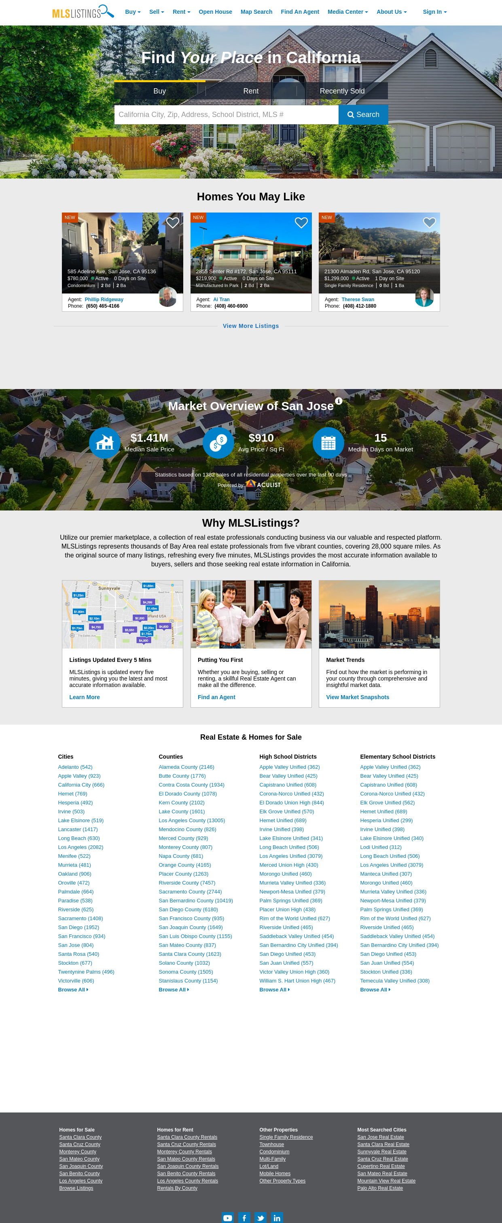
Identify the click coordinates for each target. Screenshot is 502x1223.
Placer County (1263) (184, 874)
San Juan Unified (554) (387, 963)
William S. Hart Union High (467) (298, 981)
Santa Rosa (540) (79, 954)
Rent (179, 12)
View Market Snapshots (358, 697)
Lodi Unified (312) (381, 847)
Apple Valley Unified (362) (290, 767)
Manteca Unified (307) (386, 874)
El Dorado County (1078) (188, 794)
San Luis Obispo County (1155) (195, 936)
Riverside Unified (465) (286, 927)
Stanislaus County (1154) (188, 981)
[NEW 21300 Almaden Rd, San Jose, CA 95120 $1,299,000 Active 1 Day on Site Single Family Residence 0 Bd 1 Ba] (379, 253)
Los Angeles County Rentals (187, 1181)
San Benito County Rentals (186, 1173)
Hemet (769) (72, 794)
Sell (154, 12)
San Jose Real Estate (381, 1137)
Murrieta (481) (74, 865)
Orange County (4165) (185, 865)
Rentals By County (177, 1188)
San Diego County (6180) (188, 909)
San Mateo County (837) (187, 945)
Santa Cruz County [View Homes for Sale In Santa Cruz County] (79, 1144)
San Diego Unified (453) (288, 954)
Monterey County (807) (186, 847)
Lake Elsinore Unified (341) (291, 838)
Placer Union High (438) (288, 909)
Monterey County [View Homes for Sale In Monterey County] (77, 1152)
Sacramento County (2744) (190, 892)
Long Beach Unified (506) (289, 847)
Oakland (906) (74, 874)
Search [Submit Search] (363, 115)
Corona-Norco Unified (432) (292, 794)
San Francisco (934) (82, 936)
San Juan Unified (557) (286, 963)
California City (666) (81, 785)
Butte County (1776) (182, 776)
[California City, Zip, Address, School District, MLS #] (226, 115)
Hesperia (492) (75, 803)
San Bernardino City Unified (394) (299, 945)
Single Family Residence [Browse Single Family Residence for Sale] (286, 1137)
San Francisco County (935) (192, 918)
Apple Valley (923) (79, 776)
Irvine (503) (71, 811)
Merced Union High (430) (289, 865)
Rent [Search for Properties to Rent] (250, 91)
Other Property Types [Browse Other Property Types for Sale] (283, 1181)
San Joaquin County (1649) (191, 927)
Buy (130, 12)
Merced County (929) (183, 838)
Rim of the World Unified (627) (295, 918)
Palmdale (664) (76, 892)
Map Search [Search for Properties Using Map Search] (257, 12)
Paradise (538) (75, 901)
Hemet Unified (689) (283, 820)
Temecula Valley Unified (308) (395, 981)
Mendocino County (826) (187, 829)
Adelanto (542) (75, 767)
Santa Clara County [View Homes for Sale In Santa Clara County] (80, 1137)
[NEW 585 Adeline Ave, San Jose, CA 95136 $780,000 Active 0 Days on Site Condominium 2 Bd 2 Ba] (122, 253)
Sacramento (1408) (80, 918)
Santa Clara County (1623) (190, 954)
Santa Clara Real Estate (384, 1144)
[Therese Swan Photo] (424, 293)
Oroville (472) (74, 883)
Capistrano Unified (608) (288, 785)
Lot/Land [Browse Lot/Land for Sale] (269, 1166)
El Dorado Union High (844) (292, 803)
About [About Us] (389, 12)
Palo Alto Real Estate (380, 1188)
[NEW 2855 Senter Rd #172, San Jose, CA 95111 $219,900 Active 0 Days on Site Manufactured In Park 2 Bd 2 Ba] (251, 253)
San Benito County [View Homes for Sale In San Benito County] (79, 1173)
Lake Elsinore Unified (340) (392, 838)
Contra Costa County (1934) (192, 785)
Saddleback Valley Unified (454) (297, 936)
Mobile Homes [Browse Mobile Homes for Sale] (275, 1173)
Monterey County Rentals (184, 1152)
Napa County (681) (181, 856)
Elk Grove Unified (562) (387, 803)
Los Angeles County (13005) (192, 820)
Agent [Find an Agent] (300, 12)
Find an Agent (216, 697)
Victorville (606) (76, 981)
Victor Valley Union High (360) (295, 972)
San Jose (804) (76, 945)
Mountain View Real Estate (387, 1181)
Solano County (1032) (184, 963)
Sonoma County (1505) (186, 972)
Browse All (73, 990)
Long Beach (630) (79, 838)
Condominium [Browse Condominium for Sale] (275, 1152)
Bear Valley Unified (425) (289, 776)
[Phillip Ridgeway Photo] (167, 293)
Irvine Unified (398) (282, 829)
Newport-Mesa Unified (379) (293, 892)
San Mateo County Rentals (186, 1159)
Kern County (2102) (182, 803)
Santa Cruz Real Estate (383, 1159)
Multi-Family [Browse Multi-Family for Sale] (273, 1159)
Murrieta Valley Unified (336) (293, 883)
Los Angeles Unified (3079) (291, 856)
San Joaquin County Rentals (188, 1166)
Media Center (345, 12)
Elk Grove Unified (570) (287, 811)
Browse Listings (76, 1188)
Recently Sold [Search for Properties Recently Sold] (342, 91)
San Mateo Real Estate (382, 1173)
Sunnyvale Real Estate (382, 1152)
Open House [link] (215, 12)
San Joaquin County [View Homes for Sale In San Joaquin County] (81, 1166)
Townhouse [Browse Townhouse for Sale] (272, 1144)
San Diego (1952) (79, 927)
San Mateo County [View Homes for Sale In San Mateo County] (79, 1159)
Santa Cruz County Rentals (186, 1144)
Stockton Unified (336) (386, 972)
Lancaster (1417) (78, 829)
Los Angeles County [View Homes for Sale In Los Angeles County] (81, 1181)
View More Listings (251, 326)
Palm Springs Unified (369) (291, 901)
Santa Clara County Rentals (187, 1137)
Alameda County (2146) (186, 767)
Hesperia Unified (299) (386, 820)
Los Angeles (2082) (81, 847)
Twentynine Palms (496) (86, 972)
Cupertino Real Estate (381, 1166)
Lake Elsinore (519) (81, 820)
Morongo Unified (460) (286, 874)
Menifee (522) (74, 856)
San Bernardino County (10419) (196, 901)
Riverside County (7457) (187, 883)
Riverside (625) (76, 909)
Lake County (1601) (182, 811)
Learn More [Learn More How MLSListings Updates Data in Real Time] (85, 697)
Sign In (432, 12)
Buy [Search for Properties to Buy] (159, 91)
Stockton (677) (75, 963)
